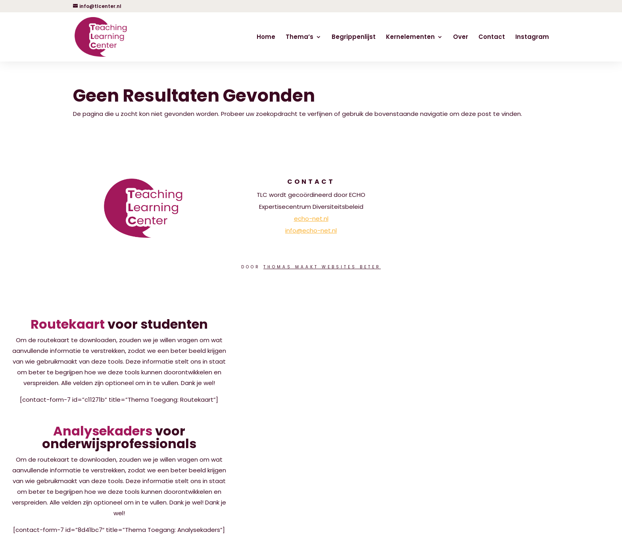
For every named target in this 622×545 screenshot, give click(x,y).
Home (266, 37)
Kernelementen (410, 37)
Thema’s (299, 37)
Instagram (532, 37)
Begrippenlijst (354, 37)
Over (460, 37)
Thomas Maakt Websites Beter (322, 267)
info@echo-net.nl (311, 230)
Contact (491, 37)
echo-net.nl (311, 218)
